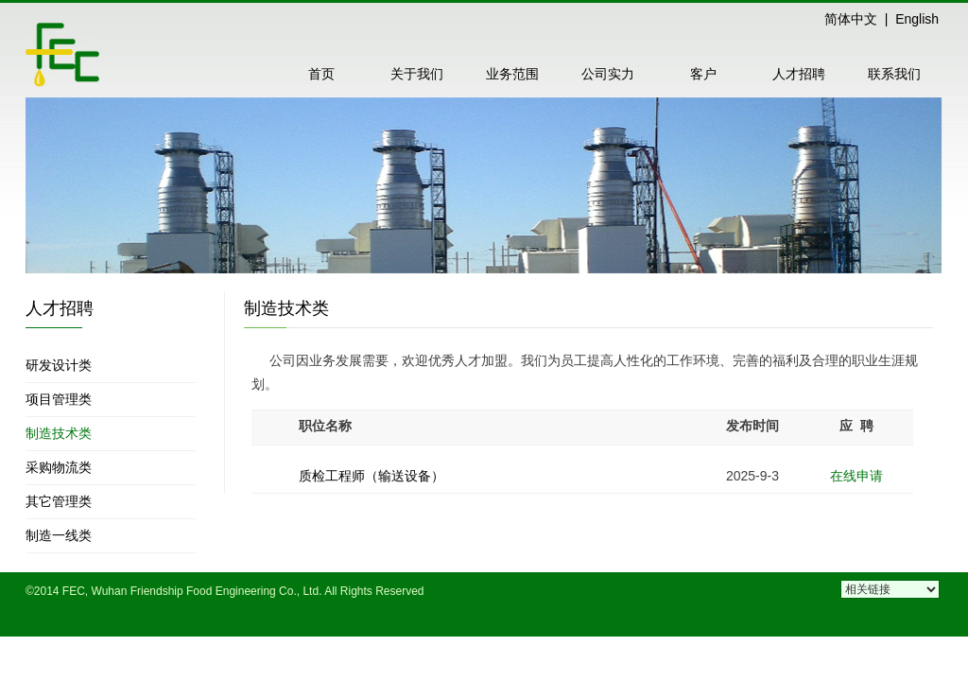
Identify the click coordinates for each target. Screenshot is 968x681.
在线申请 (856, 475)
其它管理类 (59, 501)
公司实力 (607, 73)
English (917, 18)
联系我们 (894, 73)
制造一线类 (59, 535)
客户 (703, 73)
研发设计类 (59, 365)
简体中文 (850, 18)
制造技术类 (59, 433)
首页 (321, 73)
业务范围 (512, 73)
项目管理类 (59, 399)
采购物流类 (59, 467)
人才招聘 (798, 73)
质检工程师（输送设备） (371, 475)
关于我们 (416, 73)
